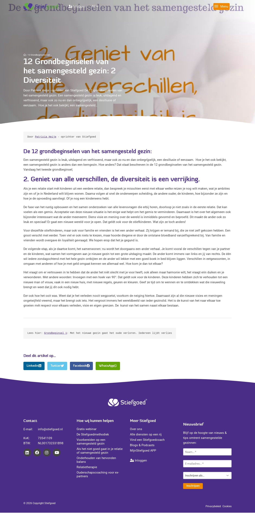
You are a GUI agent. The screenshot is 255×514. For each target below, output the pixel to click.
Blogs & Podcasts (142, 446)
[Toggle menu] (221, 6)
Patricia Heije (45, 137)
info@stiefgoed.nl (50, 430)
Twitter (57, 367)
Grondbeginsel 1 (55, 334)
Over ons (136, 430)
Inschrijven (193, 487)
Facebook (81, 367)
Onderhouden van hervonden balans (96, 461)
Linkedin (34, 367)
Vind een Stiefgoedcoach (147, 441)
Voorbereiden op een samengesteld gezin (91, 443)
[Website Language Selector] (99, 6)
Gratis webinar (86, 430)
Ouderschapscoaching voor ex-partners (98, 475)
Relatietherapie (87, 468)
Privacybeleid (213, 507)
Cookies (227, 507)
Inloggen (76, 6)
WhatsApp (108, 367)
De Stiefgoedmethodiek (93, 436)
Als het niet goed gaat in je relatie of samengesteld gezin (100, 452)
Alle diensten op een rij (146, 436)
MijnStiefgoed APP (143, 452)
